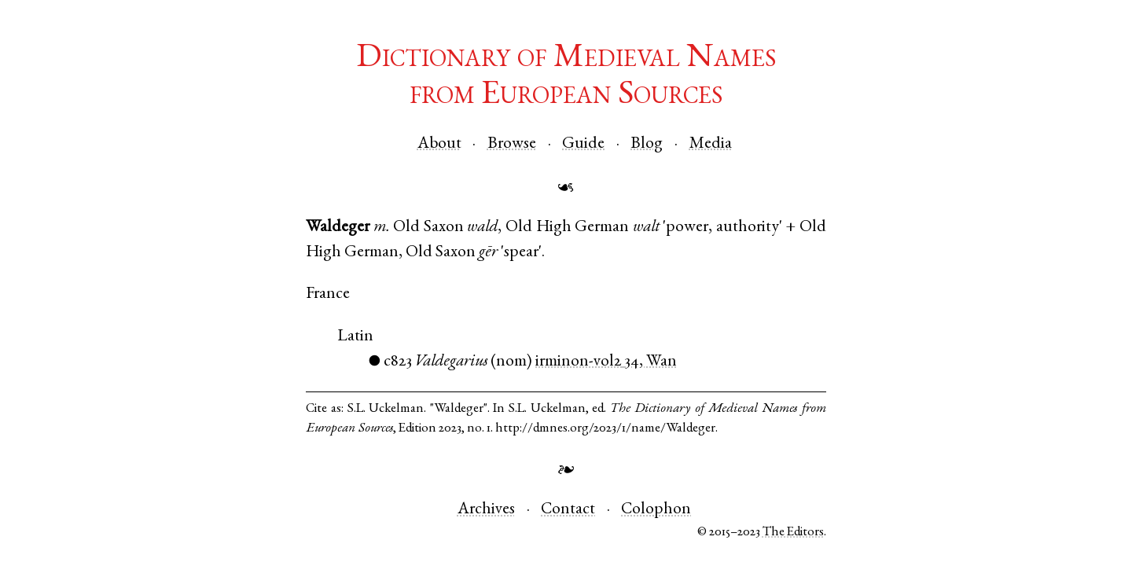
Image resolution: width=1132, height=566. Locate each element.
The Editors (793, 532)
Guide (583, 144)
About (439, 144)
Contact (568, 510)
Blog (646, 144)
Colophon (656, 510)
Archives (486, 510)
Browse (511, 144)
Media (710, 144)
